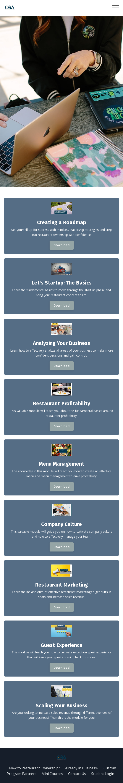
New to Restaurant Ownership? (34, 768)
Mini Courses (52, 773)
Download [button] (61, 245)
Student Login (102, 773)
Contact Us (77, 773)
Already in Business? (81, 768)
